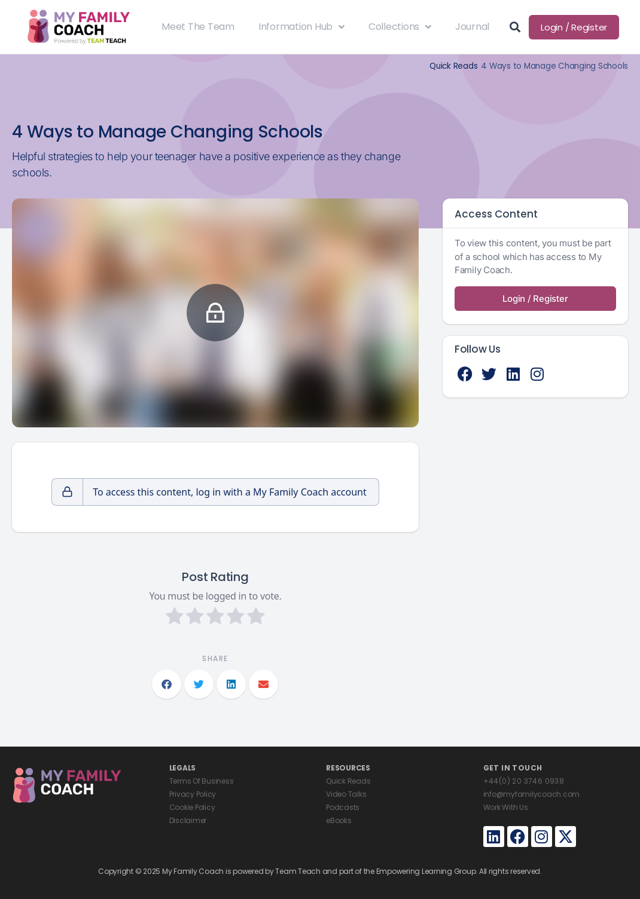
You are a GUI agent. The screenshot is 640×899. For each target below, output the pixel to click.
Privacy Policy (193, 794)
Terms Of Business (201, 781)
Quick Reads (453, 66)
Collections (399, 27)
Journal (472, 26)
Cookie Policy (192, 807)
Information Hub (301, 27)
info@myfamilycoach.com (531, 794)
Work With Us (505, 807)
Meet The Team (197, 26)
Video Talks (346, 794)
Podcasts (342, 807)
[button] (166, 684)
